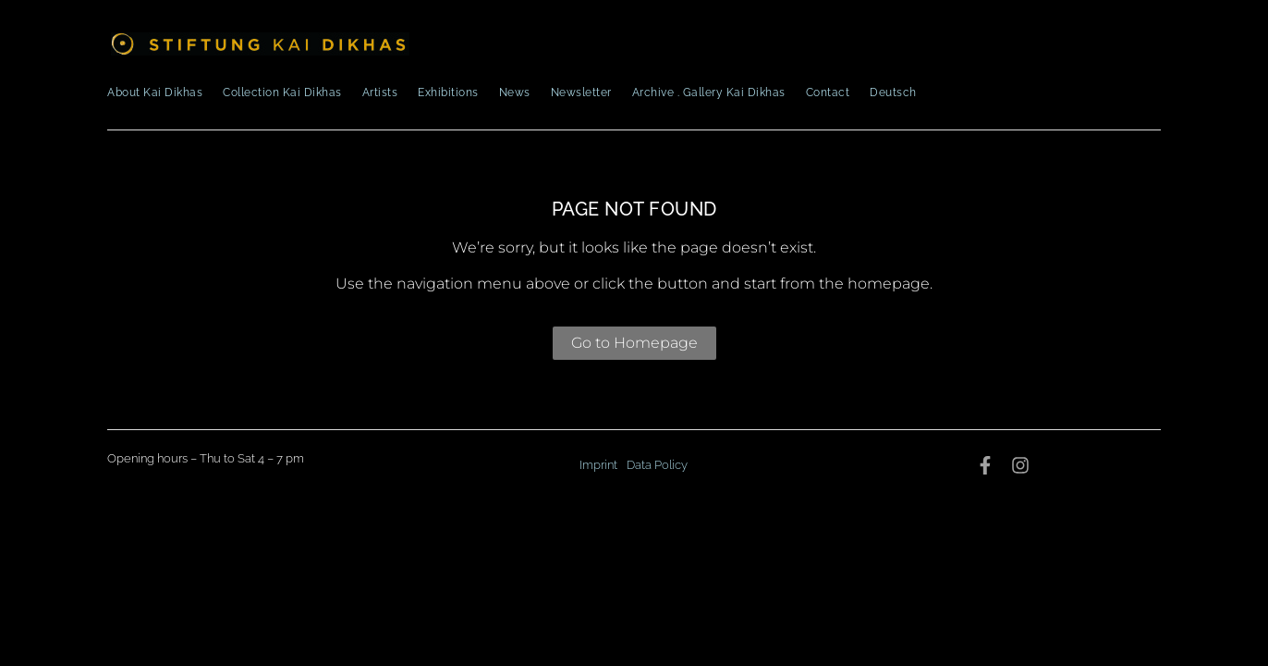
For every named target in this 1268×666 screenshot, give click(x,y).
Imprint (598, 465)
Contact (828, 92)
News (514, 92)
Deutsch (893, 92)
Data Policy (657, 465)
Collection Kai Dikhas (282, 92)
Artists (380, 92)
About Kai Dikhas (154, 92)
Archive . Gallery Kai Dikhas (709, 92)
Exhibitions (448, 92)
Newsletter (581, 92)
